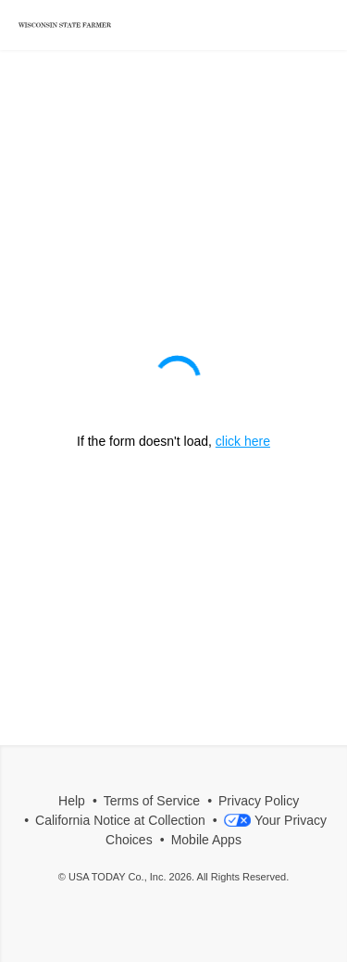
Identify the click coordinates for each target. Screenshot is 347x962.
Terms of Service (152, 800)
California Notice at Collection (120, 820)
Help (71, 800)
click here (243, 441)
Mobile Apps (206, 839)
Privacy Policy (258, 800)
